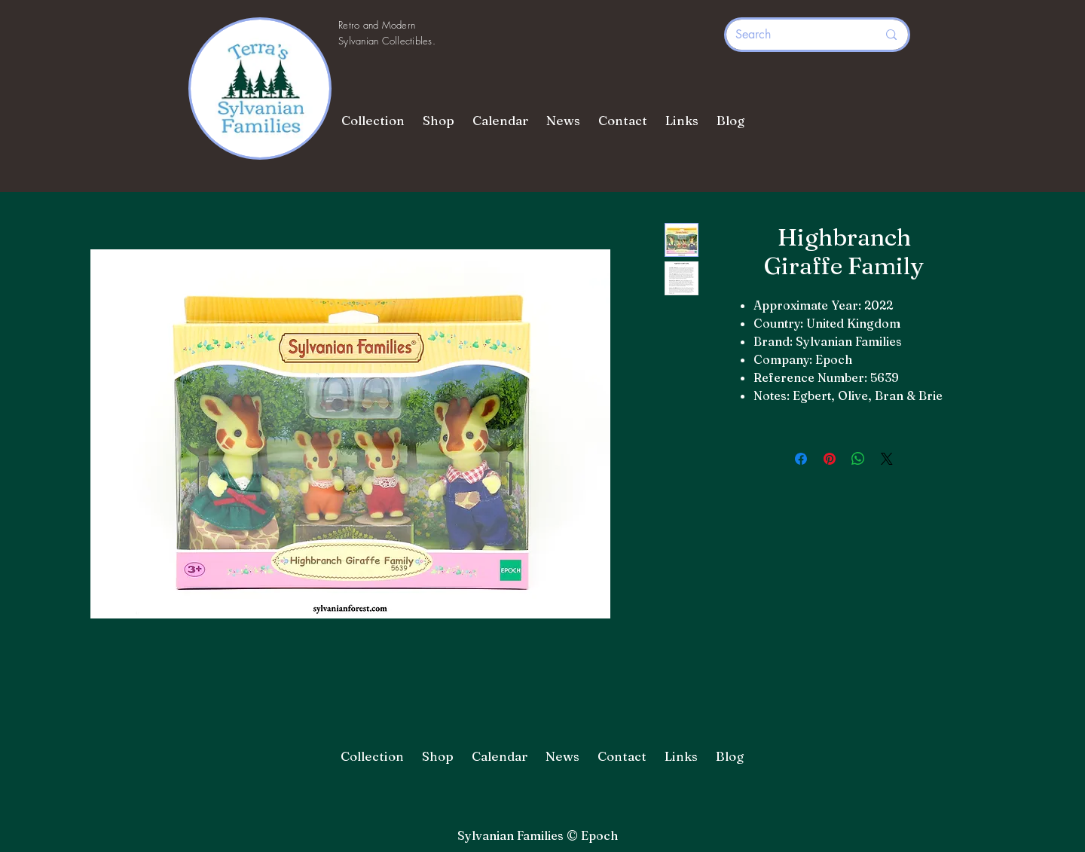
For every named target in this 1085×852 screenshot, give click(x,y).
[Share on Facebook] (801, 459)
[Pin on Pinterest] (830, 459)
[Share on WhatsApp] (858, 459)
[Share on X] (887, 459)
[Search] (794, 35)
